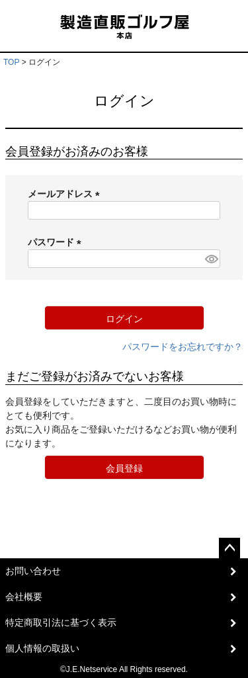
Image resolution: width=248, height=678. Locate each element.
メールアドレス (66, 194)
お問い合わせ (33, 571)
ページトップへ (229, 548)
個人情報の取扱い (42, 648)
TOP (11, 62)
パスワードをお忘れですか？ (182, 346)
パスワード (57, 242)
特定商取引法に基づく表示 (60, 622)
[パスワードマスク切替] (211, 258)
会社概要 (23, 596)
